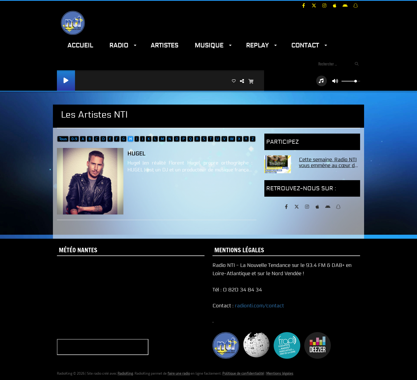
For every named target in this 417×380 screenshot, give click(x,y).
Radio (118, 45)
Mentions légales (279, 373)
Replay (257, 45)
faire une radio (179, 373)
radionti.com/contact (259, 306)
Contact (305, 45)
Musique (209, 45)
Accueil (80, 45)
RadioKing (125, 373)
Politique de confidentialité (243, 373)
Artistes (164, 45)
